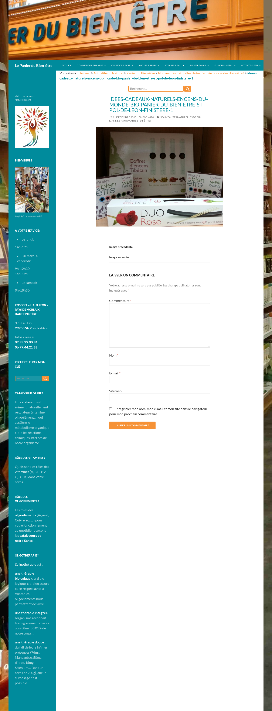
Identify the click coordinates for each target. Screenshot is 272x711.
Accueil (66, 65)
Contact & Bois (120, 65)
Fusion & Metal (223, 65)
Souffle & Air (198, 65)
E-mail (114, 373)
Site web (115, 391)
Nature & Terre (148, 65)
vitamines (22, 472)
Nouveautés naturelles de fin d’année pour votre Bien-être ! (201, 73)
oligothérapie (26, 564)
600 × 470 (148, 117)
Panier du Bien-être (140, 73)
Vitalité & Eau (173, 65)
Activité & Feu (249, 65)
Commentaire (120, 301)
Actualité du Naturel (108, 73)
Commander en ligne (90, 65)
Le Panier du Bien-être (33, 65)
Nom (113, 355)
